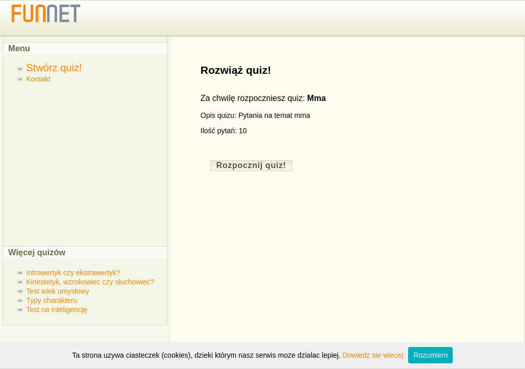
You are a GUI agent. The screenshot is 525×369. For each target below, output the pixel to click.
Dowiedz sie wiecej (372, 355)
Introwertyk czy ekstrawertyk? (73, 273)
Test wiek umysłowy (57, 291)
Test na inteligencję (56, 309)
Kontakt (38, 79)
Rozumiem (430, 355)
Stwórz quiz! (54, 67)
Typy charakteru (51, 300)
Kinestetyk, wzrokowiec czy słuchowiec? (90, 282)
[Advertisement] (89, 164)
